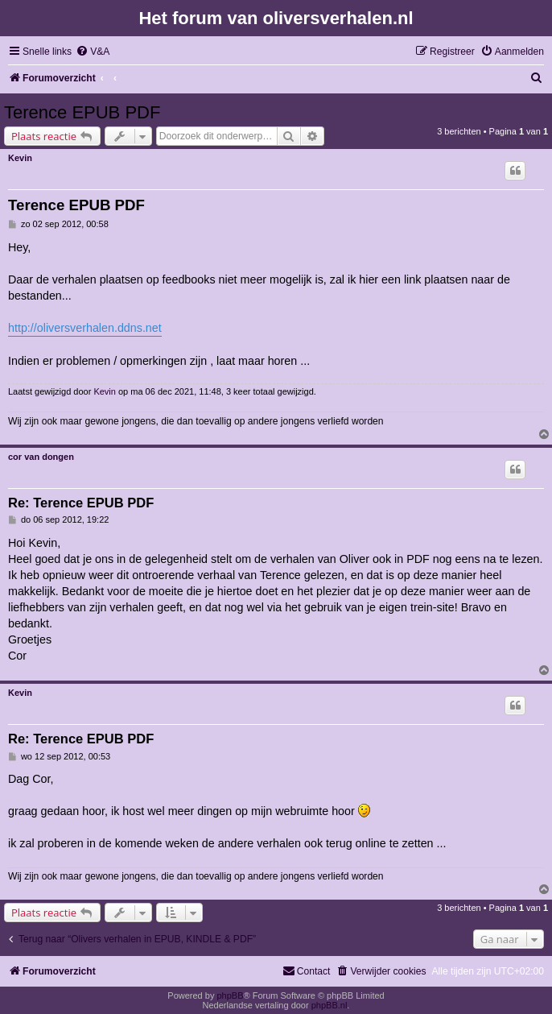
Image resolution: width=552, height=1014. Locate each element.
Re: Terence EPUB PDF (81, 502)
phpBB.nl (329, 1005)
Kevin (20, 158)
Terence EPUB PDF (82, 112)
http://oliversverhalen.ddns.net (85, 327)
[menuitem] (92, 52)
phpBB (229, 995)
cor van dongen (41, 456)
